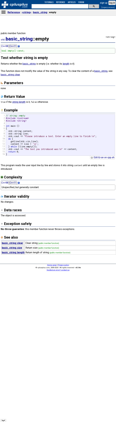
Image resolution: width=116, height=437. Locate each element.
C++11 (13, 46)
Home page (52, 265)
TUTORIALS (48, 2)
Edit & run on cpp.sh (102, 157)
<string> (26, 12)
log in (112, 2)
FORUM (81, 2)
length (66, 63)
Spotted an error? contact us (58, 270)
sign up (104, 2)
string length (18, 101)
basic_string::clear (10, 74)
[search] (59, 6)
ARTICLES (72, 2)
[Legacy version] (108, 7)
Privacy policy (63, 265)
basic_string (40, 12)
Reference (14, 12)
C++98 (4, 46)
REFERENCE (60, 2)
